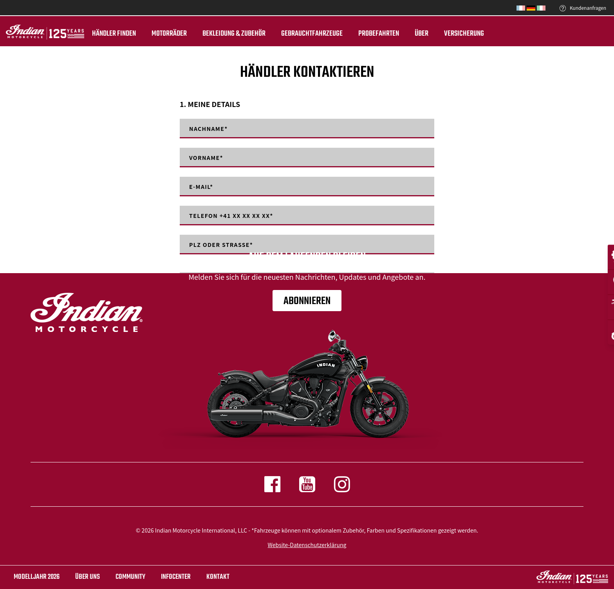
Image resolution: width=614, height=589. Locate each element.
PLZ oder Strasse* (221, 244)
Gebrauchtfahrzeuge (312, 34)
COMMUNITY (130, 577)
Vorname (206, 157)
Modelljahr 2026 (37, 577)
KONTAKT (217, 577)
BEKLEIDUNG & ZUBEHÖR (233, 34)
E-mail (201, 186)
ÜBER (421, 34)
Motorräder (169, 34)
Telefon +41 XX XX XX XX (231, 215)
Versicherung (464, 34)
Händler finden (114, 34)
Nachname (208, 128)
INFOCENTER (176, 577)
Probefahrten (378, 34)
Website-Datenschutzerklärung (307, 545)
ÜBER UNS (87, 577)
